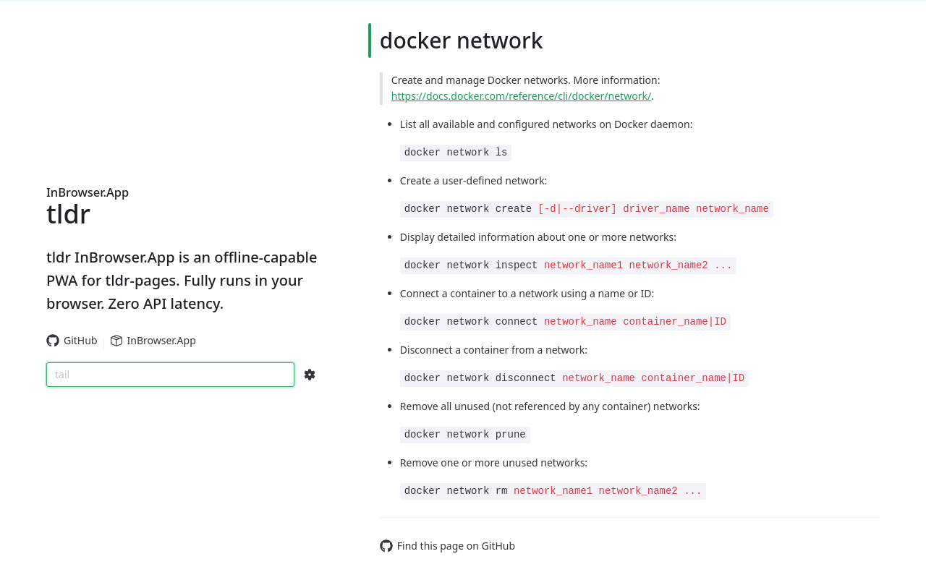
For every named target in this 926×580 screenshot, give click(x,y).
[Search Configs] (309, 374)
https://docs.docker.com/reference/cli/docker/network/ (521, 96)
